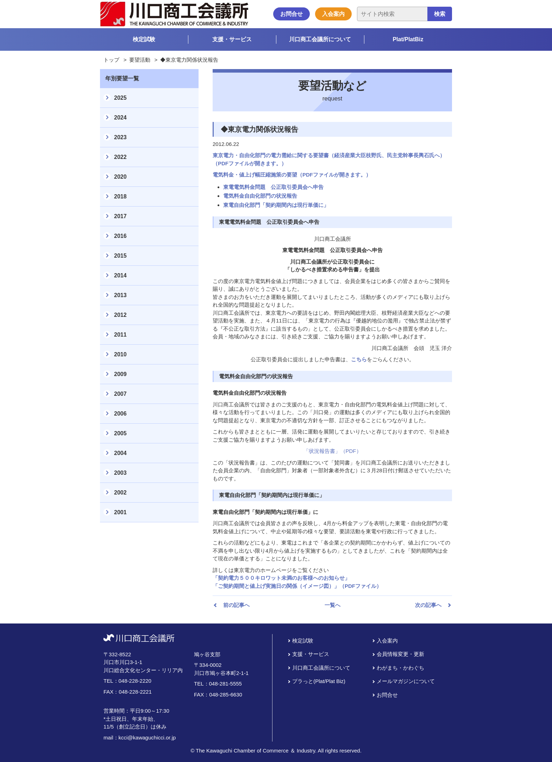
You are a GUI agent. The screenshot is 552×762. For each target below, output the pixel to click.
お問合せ (291, 14)
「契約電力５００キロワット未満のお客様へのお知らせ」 (281, 578)
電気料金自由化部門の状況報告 (260, 196)
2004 (120, 453)
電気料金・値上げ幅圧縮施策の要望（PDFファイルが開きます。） (292, 175)
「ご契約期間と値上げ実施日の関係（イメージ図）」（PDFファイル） (297, 586)
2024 (120, 118)
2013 (120, 295)
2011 (120, 335)
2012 (120, 315)
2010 (120, 354)
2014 (120, 275)
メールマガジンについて (406, 681)
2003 (120, 473)
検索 (439, 14)
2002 (120, 493)
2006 (120, 414)
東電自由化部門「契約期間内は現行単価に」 (276, 205)
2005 (120, 433)
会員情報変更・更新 (400, 654)
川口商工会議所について (320, 39)
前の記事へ (236, 605)
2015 (120, 256)
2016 (120, 236)
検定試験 (144, 39)
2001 (120, 512)
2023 (120, 137)
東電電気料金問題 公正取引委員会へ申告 (273, 187)
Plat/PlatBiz (408, 39)
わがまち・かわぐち (400, 668)
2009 (120, 374)
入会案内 (333, 14)
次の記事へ (428, 605)
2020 (120, 177)
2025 (120, 98)
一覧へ (332, 605)
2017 (120, 216)
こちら (359, 359)
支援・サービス (232, 39)
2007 (120, 394)
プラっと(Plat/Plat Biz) (318, 681)
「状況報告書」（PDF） (332, 451)
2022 (120, 157)
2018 (120, 196)
